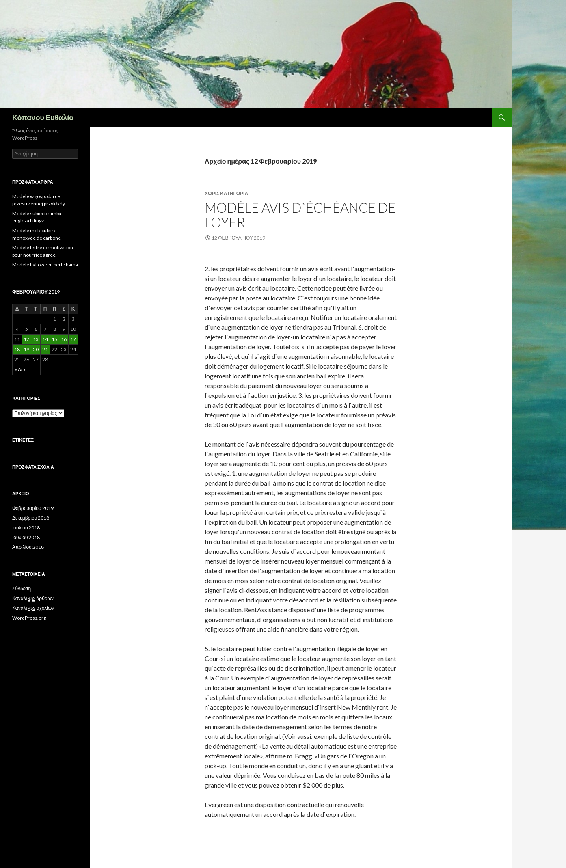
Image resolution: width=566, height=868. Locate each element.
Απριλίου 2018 (28, 547)
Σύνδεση (21, 588)
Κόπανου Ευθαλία (42, 117)
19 (26, 349)
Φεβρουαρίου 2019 (33, 508)
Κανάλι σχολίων (33, 608)
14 (45, 339)
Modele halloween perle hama (45, 264)
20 (36, 349)
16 (64, 339)
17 (73, 339)
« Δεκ (20, 370)
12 (26, 339)
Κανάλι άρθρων (33, 598)
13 (36, 339)
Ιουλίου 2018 (26, 528)
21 (45, 349)
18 (17, 349)
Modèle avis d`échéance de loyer (300, 214)
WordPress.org (29, 618)
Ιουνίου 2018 (26, 537)
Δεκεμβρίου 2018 (30, 518)
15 (54, 339)
